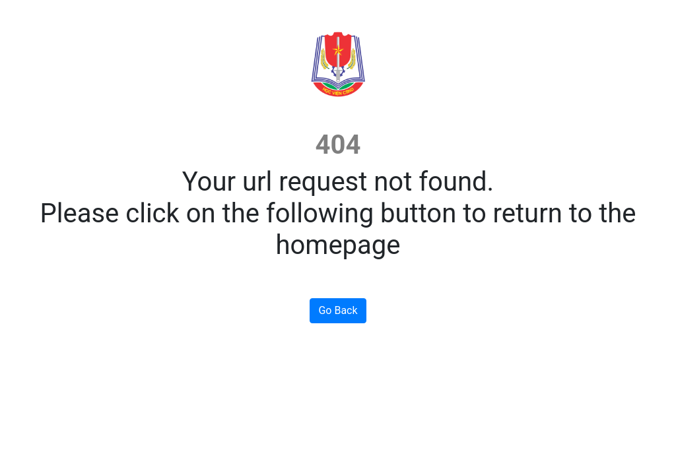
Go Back (337, 310)
